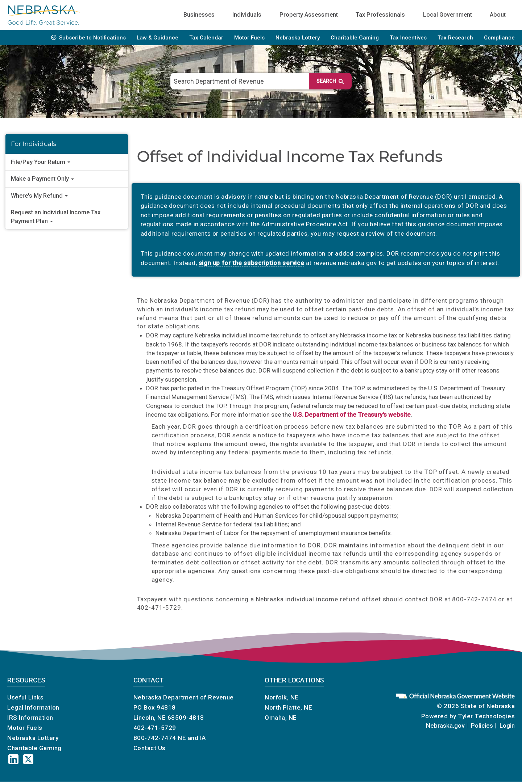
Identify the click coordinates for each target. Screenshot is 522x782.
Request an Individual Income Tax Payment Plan (55, 216)
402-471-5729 (154, 727)
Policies (482, 725)
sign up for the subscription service (251, 262)
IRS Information (30, 717)
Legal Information (33, 707)
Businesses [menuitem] (199, 14)
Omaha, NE (281, 717)
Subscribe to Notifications (92, 37)
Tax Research (455, 37)
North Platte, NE (288, 707)
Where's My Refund (39, 195)
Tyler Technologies (486, 716)
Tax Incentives (408, 37)
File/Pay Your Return (40, 162)
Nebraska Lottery (298, 37)
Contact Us (149, 748)
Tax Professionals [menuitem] (380, 14)
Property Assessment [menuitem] (308, 14)
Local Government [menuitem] (447, 14)
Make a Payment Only (42, 178)
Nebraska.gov (445, 725)
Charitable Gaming (355, 37)
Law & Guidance (157, 37)
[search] (257, 81)
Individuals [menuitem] (246, 14)
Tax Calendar (206, 37)
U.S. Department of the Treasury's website (352, 414)
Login (507, 725)
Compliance (499, 37)
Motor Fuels (249, 37)
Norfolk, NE (282, 697)
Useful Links (25, 697)
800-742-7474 (154, 737)
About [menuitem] (498, 14)
